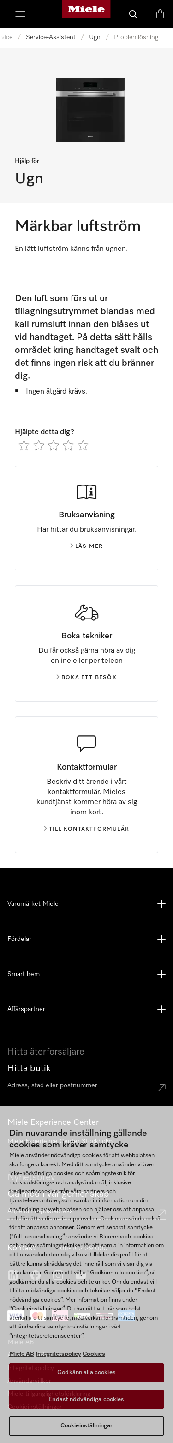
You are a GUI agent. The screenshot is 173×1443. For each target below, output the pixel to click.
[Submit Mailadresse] (162, 1213)
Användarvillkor (29, 1381)
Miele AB (20, 1342)
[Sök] (133, 13)
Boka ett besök (86, 677)
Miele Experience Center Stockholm (60, 1141)
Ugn (95, 37)
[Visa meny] (20, 13)
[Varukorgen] (160, 13)
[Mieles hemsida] (86, 14)
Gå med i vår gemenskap (58, 1194)
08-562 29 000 (83, 1248)
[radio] (24, 445)
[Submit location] (162, 1087)
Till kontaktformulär (86, 829)
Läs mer (86, 546)
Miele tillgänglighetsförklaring (48, 1394)
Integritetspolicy (30, 1368)
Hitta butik (29, 1068)
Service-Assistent (51, 37)
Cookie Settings (30, 1407)
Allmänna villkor (29, 1355)
